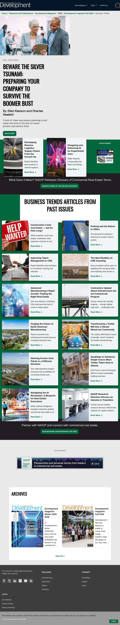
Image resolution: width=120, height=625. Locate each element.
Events (84, 582)
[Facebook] (4, 581)
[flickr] (20, 581)
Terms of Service (8, 607)
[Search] (117, 5)
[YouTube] (26, 581)
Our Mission (6, 600)
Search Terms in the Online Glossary (59, 186)
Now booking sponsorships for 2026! (59, 431)
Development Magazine (45, 13)
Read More (10, 133)
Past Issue (46, 582)
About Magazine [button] (80, 5)
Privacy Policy (7, 604)
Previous (3, 159)
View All (59, 556)
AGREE (113, 621)
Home (5, 13)
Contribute (86, 578)
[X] (9, 581)
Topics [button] (93, 5)
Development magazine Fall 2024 (79, 13)
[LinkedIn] (15, 581)
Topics (44, 585)
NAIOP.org (103, 5)
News (84, 585)
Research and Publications (21, 13)
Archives (45, 589)
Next (87, 159)
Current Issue (47, 578)
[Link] (31, 581)
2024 (60, 13)
